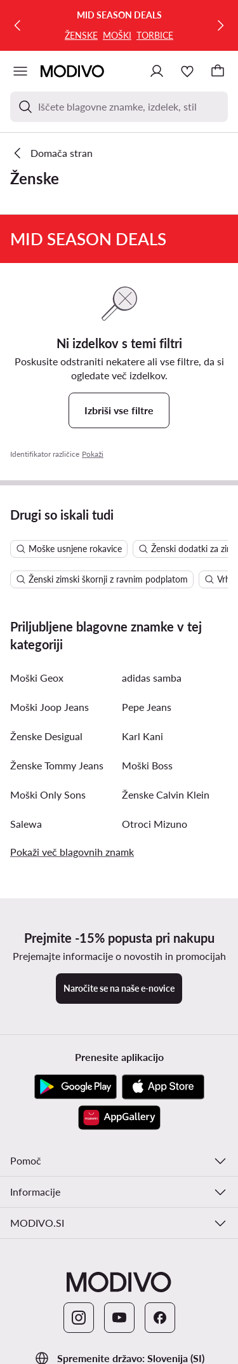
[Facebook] (160, 1317)
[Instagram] (78, 1317)
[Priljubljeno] (187, 71)
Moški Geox (36, 678)
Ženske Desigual (46, 736)
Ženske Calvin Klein (165, 794)
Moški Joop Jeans (49, 707)
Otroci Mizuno (154, 824)
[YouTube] (119, 1317)
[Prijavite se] (157, 71)
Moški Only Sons (48, 794)
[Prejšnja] (18, 25)
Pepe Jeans (146, 707)
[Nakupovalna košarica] (217, 71)
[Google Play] (75, 1087)
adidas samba (152, 678)
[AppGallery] (119, 1117)
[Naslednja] (220, 25)
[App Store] (163, 1087)
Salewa (26, 824)
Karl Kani (142, 736)
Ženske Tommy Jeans (56, 765)
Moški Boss (147, 765)
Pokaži (92, 454)
